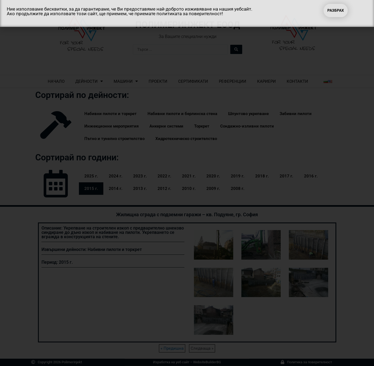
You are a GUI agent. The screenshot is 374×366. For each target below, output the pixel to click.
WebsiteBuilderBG (207, 362)
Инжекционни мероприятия (111, 126)
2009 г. (213, 188)
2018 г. (262, 176)
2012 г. (164, 188)
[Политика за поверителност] (282, 362)
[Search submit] (236, 49)
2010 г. (189, 188)
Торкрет (201, 126)
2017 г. (286, 176)
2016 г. (311, 176)
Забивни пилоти (296, 113)
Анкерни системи (166, 126)
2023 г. (140, 176)
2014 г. (115, 188)
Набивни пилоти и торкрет (110, 113)
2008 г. (237, 188)
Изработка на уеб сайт (171, 362)
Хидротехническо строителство (186, 138)
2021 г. (189, 176)
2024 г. (115, 176)
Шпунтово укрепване (248, 113)
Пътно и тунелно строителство (114, 138)
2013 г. (140, 188)
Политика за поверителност (309, 362)
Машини (126, 81)
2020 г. (213, 176)
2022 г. (164, 176)
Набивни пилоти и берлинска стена (182, 113)
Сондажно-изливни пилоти (247, 126)
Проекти (158, 81)
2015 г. (91, 188)
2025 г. (91, 176)
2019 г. (237, 176)
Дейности (89, 81)
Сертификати (193, 81)
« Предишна (172, 348)
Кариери (266, 81)
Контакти (297, 81)
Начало (56, 81)
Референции (232, 81)
